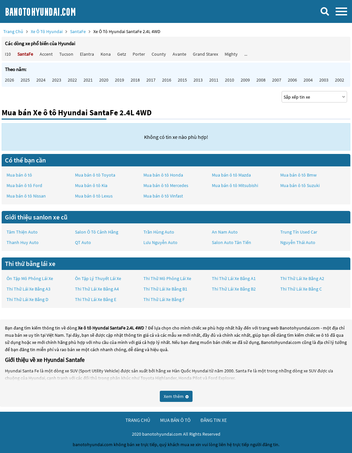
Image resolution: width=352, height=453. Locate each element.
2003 (323, 80)
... (245, 54)
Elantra (87, 54)
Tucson (66, 54)
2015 (182, 80)
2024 (41, 80)
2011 (213, 80)
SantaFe (78, 31)
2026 (9, 80)
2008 (261, 80)
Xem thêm (176, 396)
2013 (198, 80)
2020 (103, 80)
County (159, 54)
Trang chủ (13, 31)
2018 (135, 80)
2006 (292, 80)
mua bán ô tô (175, 420)
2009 (245, 80)
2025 (25, 80)
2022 (72, 80)
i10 (8, 54)
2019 (119, 80)
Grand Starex (205, 54)
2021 (88, 80)
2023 (56, 80)
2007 (276, 80)
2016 (166, 80)
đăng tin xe (213, 420)
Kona (106, 54)
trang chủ (137, 420)
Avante (179, 54)
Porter (139, 54)
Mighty (231, 54)
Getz (121, 54)
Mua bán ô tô (19, 175)
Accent (46, 54)
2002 (339, 80)
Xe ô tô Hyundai (47, 31)
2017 (151, 80)
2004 (308, 80)
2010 (229, 80)
